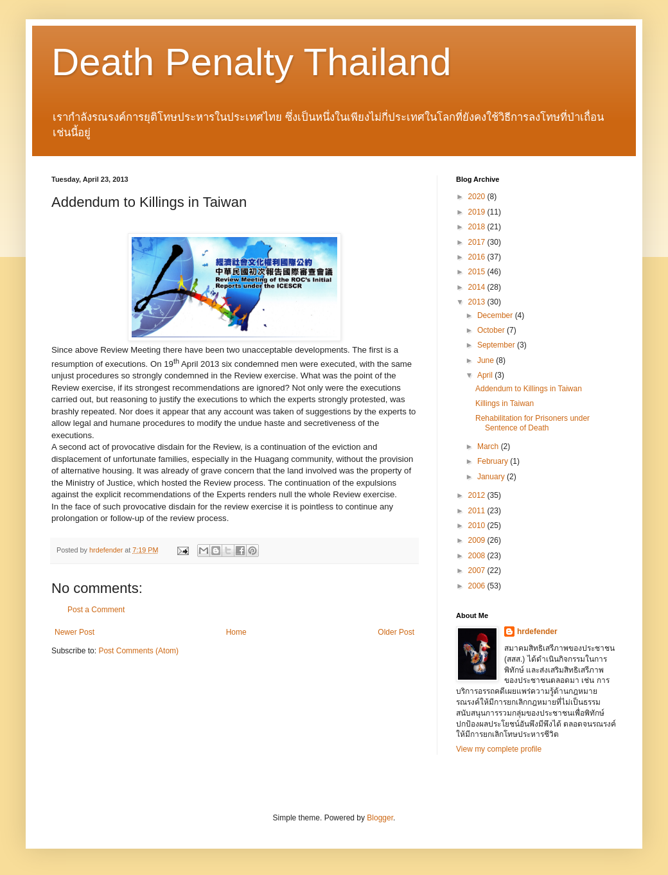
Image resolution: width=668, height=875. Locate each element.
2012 (478, 495)
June (486, 360)
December (496, 315)
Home (236, 632)
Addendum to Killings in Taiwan (528, 388)
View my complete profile (498, 749)
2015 (478, 271)
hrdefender (537, 631)
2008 (478, 555)
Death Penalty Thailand (251, 62)
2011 (478, 510)
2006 (478, 585)
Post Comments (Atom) (138, 650)
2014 (478, 287)
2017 (478, 242)
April (486, 375)
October (492, 330)
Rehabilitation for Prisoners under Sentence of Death (532, 423)
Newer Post (74, 632)
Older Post (396, 632)
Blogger (380, 817)
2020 (478, 196)
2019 (478, 212)
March (489, 446)
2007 (478, 570)
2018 (478, 226)
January (492, 476)
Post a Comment (96, 609)
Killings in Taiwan (504, 403)
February (493, 461)
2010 (478, 525)
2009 (478, 540)
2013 (478, 301)
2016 (478, 256)
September (497, 344)
